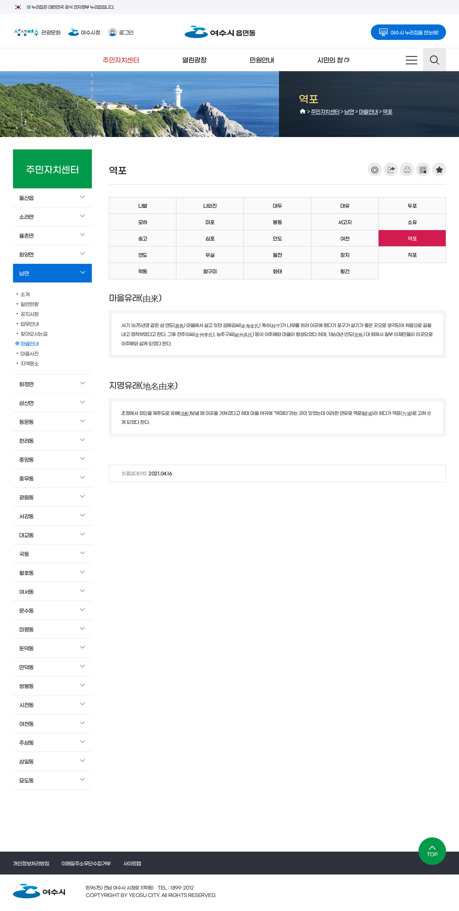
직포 (412, 254)
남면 (349, 111)
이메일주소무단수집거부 (86, 863)
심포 (209, 238)
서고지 (345, 221)
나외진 (210, 205)
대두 (277, 205)
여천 (344, 238)
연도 (142, 254)
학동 (142, 271)
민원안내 (262, 59)
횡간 (344, 271)
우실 (209, 254)
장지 (344, 254)
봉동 (277, 221)
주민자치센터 (121, 59)
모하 (142, 221)
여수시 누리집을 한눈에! (409, 30)
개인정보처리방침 (31, 863)
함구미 (210, 271)
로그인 (121, 32)
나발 (142, 205)
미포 (209, 221)
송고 (142, 238)
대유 (344, 205)
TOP (432, 851)
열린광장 (194, 59)
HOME (303, 111)
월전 (277, 254)
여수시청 (84, 32)
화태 (277, 271)
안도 (277, 238)
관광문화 (36, 32)
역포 (387, 111)
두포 (412, 205)
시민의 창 (322, 63)
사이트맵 (411, 59)
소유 (412, 221)
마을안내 (368, 111)
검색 (434, 59)
